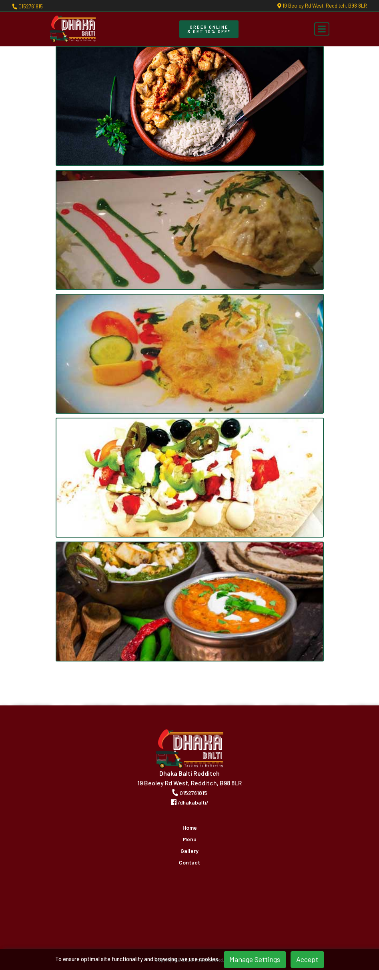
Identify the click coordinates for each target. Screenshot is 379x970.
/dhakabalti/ (190, 802)
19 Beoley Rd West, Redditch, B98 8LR (322, 5)
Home (189, 828)
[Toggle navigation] (321, 29)
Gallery (189, 851)
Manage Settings (254, 959)
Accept (307, 959)
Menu (190, 839)
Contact (189, 862)
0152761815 (27, 6)
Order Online (209, 29)
